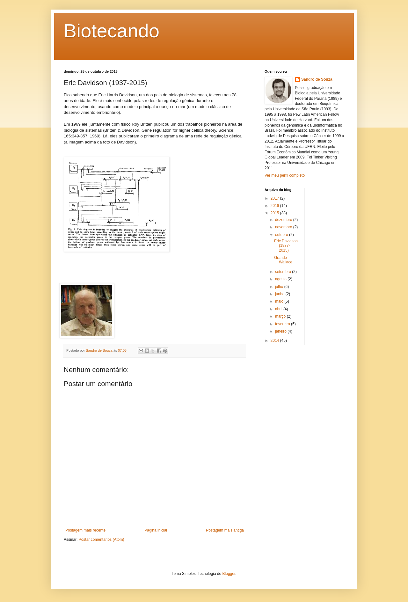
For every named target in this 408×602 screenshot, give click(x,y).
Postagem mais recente (85, 530)
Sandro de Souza (316, 79)
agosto (281, 279)
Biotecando (111, 30)
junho (280, 294)
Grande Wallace (283, 259)
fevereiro (283, 324)
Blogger (229, 573)
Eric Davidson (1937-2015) (286, 246)
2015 (275, 213)
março (281, 316)
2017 (275, 198)
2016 (275, 205)
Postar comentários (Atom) (101, 539)
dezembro (284, 219)
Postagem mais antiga (225, 530)
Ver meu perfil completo (285, 175)
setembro (283, 271)
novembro (284, 227)
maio (279, 301)
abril (279, 309)
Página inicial (155, 530)
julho (279, 286)
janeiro (281, 331)
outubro (282, 234)
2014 (275, 340)
